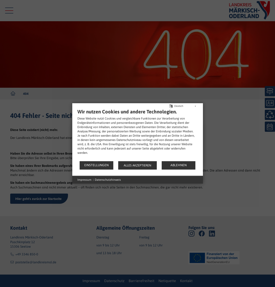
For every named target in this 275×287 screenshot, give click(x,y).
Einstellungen (96, 165)
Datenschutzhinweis (108, 179)
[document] (137, 134)
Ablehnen (178, 165)
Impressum (84, 179)
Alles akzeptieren (137, 165)
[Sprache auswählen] (171, 105)
